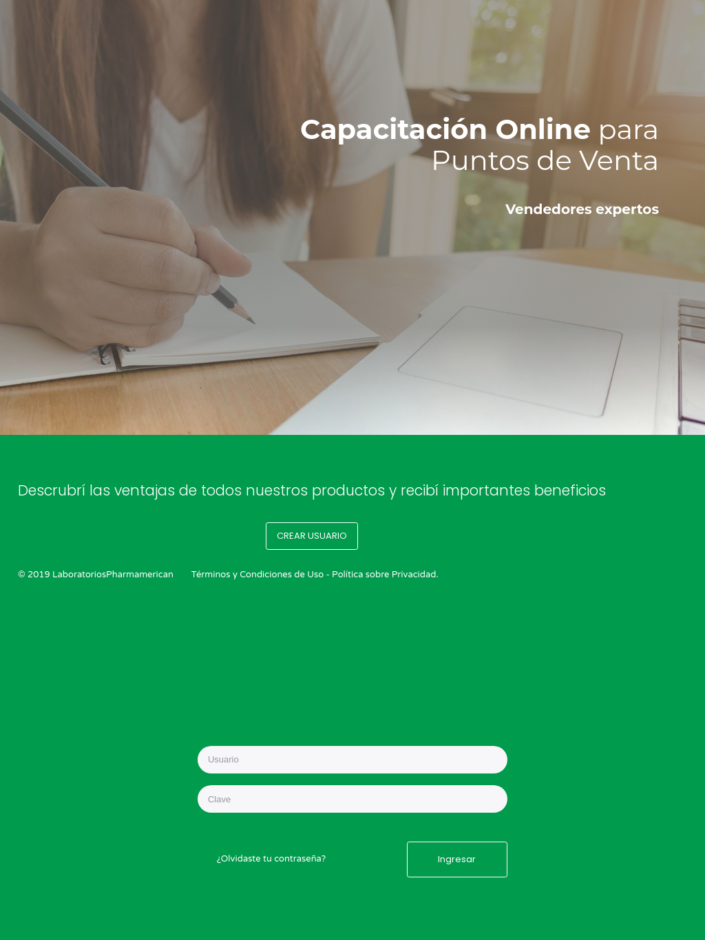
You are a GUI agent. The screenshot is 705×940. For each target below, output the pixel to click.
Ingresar (457, 859)
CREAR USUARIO (312, 535)
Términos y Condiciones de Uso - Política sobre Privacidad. (315, 574)
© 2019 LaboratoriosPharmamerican (95, 574)
